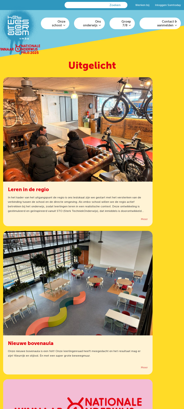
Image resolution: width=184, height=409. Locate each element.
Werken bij (142, 5)
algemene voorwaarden (76, 394)
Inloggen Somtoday (168, 5)
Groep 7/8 (126, 23)
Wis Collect (78, 359)
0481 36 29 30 (116, 353)
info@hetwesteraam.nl (118, 359)
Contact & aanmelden (167, 23)
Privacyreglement (162, 390)
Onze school (58, 23)
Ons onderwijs (92, 23)
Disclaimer (55, 394)
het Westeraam (104, 390)
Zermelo (54, 359)
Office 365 (77, 353)
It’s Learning (57, 353)
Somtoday (56, 365)
